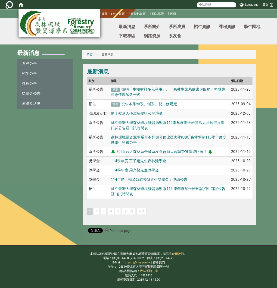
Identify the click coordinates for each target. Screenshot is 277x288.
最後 (142, 211)
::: (1, 24)
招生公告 (29, 73)
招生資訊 (202, 26)
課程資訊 (227, 26)
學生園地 (252, 26)
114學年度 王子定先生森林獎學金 (138, 161)
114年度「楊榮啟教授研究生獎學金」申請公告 (149, 179)
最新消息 (127, 26)
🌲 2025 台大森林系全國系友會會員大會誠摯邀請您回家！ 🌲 (162, 151)
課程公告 (29, 83)
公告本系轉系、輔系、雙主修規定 (149, 104)
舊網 (173, 14)
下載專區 (127, 35)
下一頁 (128, 211)
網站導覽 (158, 14)
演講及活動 (31, 103)
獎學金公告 (31, 93)
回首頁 (102, 14)
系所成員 (177, 26)
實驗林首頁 (138, 14)
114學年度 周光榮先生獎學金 (135, 170)
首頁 (90, 54)
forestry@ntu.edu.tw (137, 262)
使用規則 (178, 254)
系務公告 (29, 63)
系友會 (175, 35)
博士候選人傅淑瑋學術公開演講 (137, 113)
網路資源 (152, 35)
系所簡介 (152, 26)
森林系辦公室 (149, 271)
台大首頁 (119, 14)
